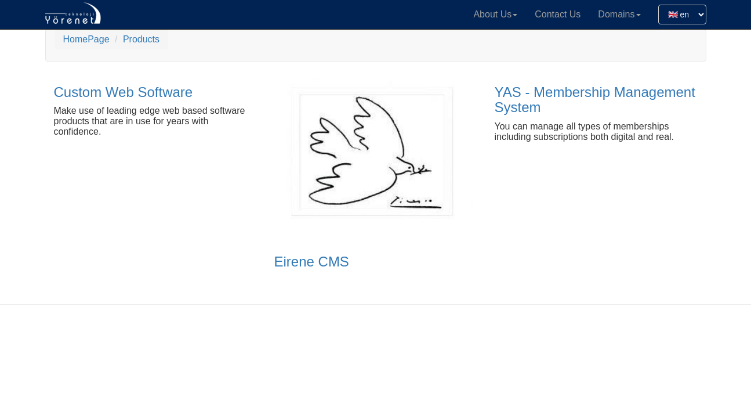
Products (141, 39)
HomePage (86, 39)
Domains (619, 14)
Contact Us (558, 14)
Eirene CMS (311, 261)
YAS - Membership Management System (595, 99)
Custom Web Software (123, 92)
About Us (495, 14)
